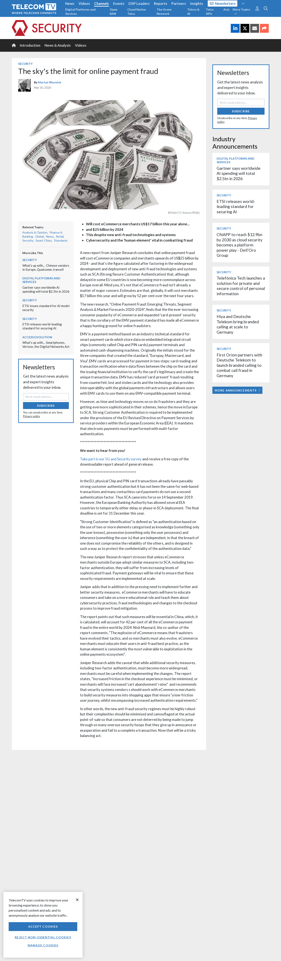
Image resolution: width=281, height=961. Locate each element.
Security (25, 63)
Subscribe (46, 405)
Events (118, 3)
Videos (84, 3)
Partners (178, 3)
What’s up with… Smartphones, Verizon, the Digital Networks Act (45, 344)
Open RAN (113, 11)
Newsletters (223, 3)
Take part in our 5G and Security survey (111, 459)
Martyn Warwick (49, 82)
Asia (226, 9)
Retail (60, 236)
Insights (196, 3)
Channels (101, 3)
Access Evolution (37, 337)
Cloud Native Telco (136, 11)
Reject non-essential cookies (43, 937)
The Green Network (164, 11)
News (69, 3)
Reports (160, 3)
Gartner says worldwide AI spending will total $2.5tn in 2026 (45, 289)
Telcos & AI (193, 11)
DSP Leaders (139, 3)
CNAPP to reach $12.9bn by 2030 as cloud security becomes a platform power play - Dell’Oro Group (239, 245)
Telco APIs (210, 11)
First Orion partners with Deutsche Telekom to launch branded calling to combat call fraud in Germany (239, 365)
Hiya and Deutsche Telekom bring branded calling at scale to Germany (238, 324)
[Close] (77, 899)
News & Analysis (58, 45)
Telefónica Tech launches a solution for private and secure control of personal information (241, 286)
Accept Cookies (43, 926)
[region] (43, 925)
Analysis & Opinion (34, 232)
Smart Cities (43, 240)
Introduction (30, 45)
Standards (61, 240)
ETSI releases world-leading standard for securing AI (42, 326)
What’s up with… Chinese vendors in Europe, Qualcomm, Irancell (45, 267)
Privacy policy (31, 416)
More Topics (241, 11)
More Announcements (237, 390)
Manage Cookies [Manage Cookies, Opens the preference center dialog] (43, 945)
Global (39, 236)
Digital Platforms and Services (80, 11)
